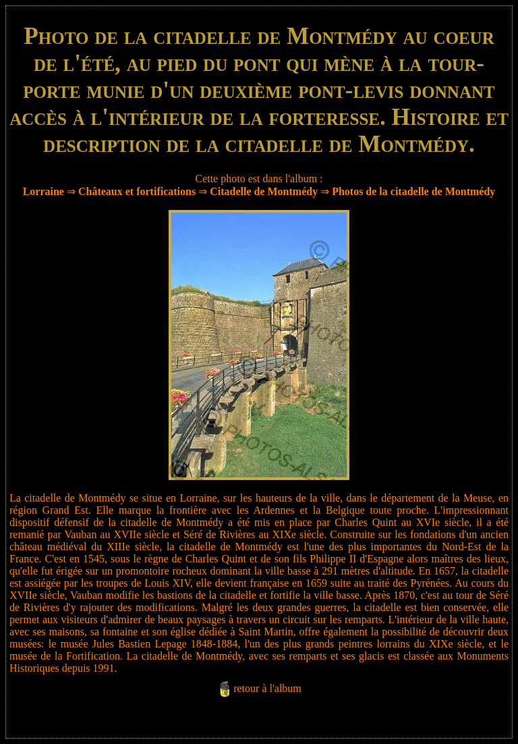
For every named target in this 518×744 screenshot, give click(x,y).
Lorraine (43, 191)
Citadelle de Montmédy (264, 191)
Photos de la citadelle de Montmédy (413, 191)
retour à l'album (267, 688)
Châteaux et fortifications (137, 191)
